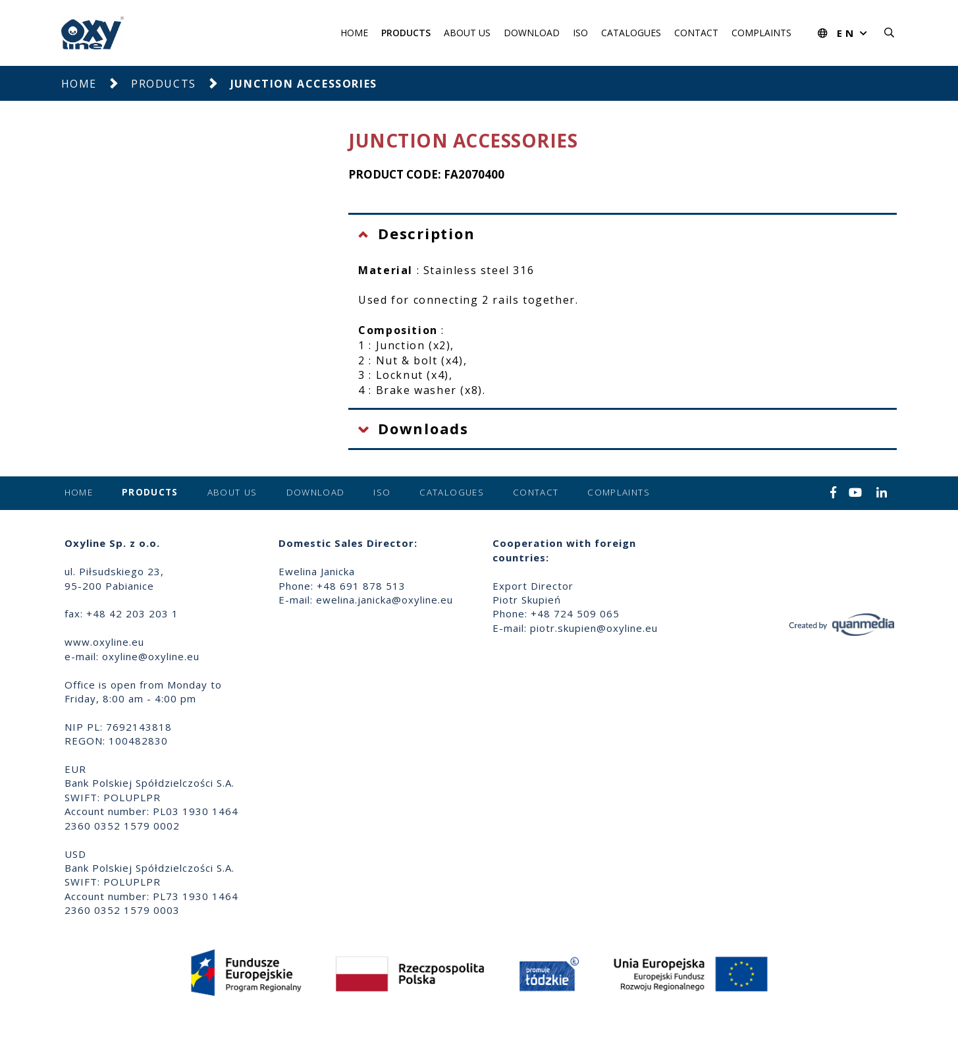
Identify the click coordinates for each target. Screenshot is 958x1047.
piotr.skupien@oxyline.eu (594, 628)
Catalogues (631, 32)
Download (532, 32)
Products (406, 32)
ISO (580, 32)
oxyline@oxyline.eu (151, 656)
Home (354, 32)
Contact (696, 32)
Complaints (761, 32)
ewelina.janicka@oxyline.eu (384, 599)
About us (467, 32)
